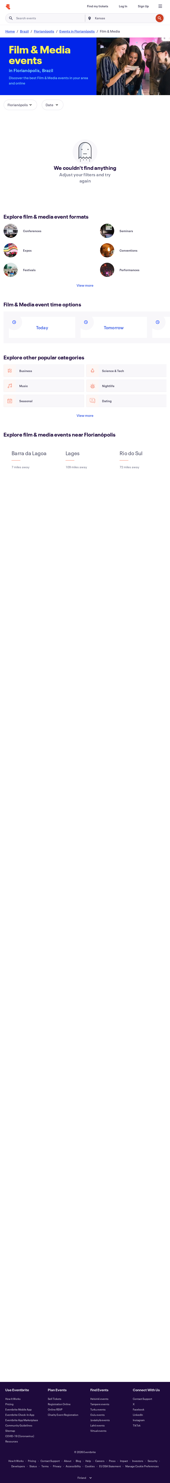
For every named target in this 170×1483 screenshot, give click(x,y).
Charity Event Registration (63, 1414)
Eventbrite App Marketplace (21, 1420)
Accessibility (73, 1466)
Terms (45, 1466)
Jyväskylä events (100, 1420)
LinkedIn (138, 1414)
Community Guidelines (18, 1425)
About (67, 1461)
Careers (99, 1461)
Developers (18, 1466)
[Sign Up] (143, 6)
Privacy (57, 1466)
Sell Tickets (54, 1399)
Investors (137, 1461)
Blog (78, 1461)
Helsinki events (99, 1399)
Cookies (90, 1466)
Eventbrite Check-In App (19, 1414)
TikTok (137, 1425)
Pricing (9, 1404)
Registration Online (59, 1404)
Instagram (139, 1420)
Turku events (98, 1409)
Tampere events (99, 1404)
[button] (20, 105)
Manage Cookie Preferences (142, 1466)
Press (112, 1461)
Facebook (138, 1409)
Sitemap (10, 1430)
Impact (124, 1461)
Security (152, 1461)
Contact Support (142, 1399)
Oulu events (97, 1414)
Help (88, 1461)
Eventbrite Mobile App (18, 1409)
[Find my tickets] (97, 6)
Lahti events (97, 1425)
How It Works (13, 1399)
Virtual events (98, 1430)
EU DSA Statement (110, 1466)
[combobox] (124, 18)
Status (33, 1466)
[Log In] (123, 6)
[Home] (8, 7)
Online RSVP (55, 1409)
